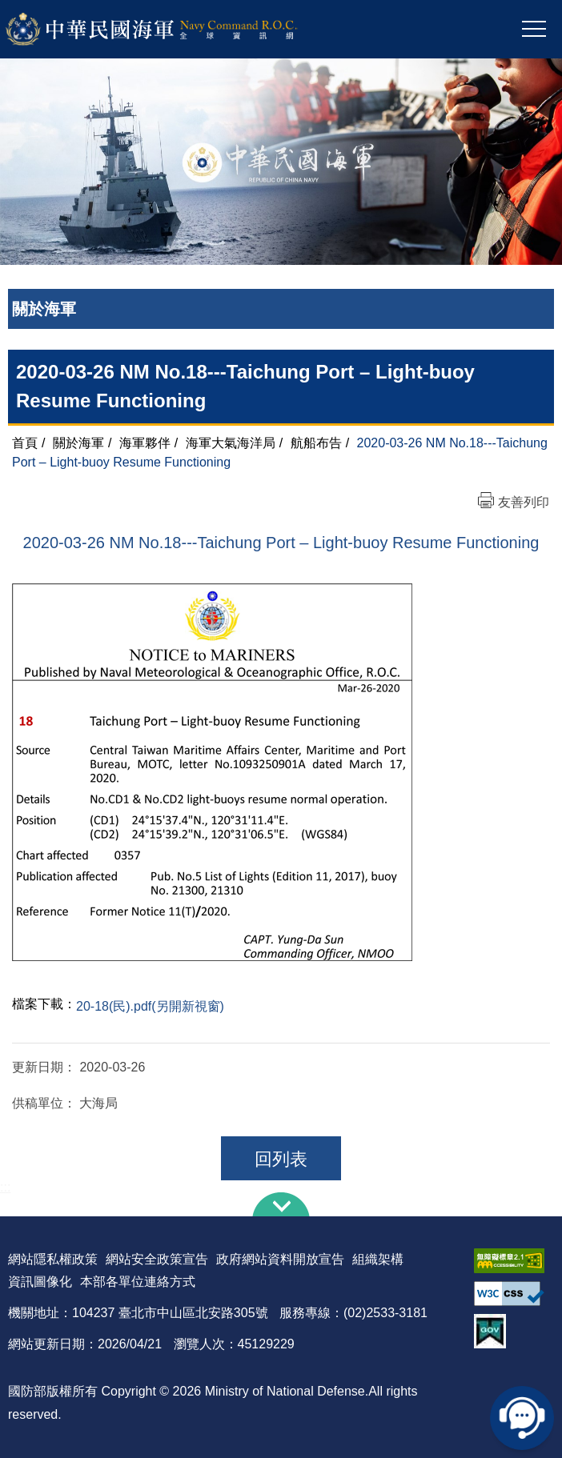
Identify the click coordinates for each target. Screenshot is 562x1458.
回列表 (281, 1159)
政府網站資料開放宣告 (280, 1259)
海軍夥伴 (145, 443)
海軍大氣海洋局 (230, 443)
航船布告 (316, 443)
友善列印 (523, 502)
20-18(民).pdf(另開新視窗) (150, 1006)
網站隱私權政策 (53, 1259)
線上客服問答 (522, 1418)
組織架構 (377, 1259)
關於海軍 (78, 443)
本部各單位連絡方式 (137, 1281)
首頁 (25, 443)
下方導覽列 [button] (281, 1204)
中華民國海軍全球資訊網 (172, 29)
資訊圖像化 (40, 1281)
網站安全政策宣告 (157, 1259)
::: (5, 1187)
